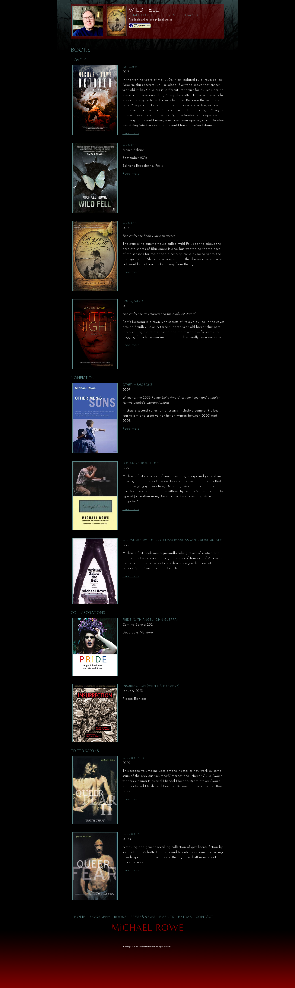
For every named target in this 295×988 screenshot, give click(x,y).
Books (120, 917)
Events (166, 917)
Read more (130, 133)
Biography (99, 917)
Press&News (142, 917)
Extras (185, 917)
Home (80, 917)
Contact (204, 917)
